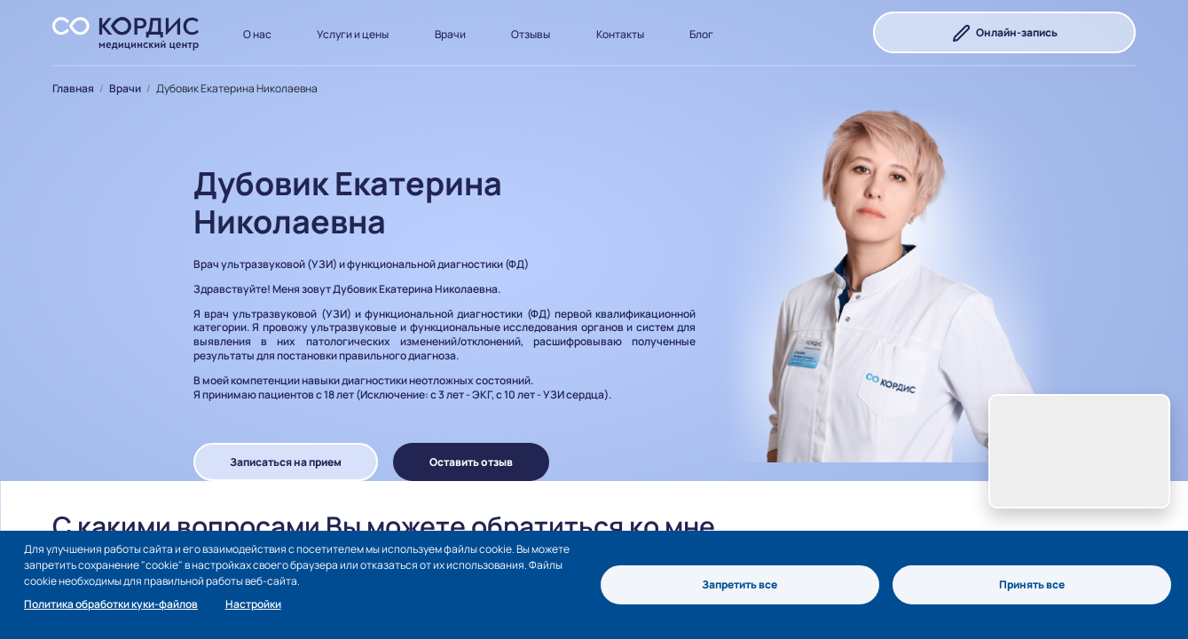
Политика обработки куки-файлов (111, 603)
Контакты (620, 34)
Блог (701, 34)
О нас (257, 34)
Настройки (253, 603)
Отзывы (530, 34)
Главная (73, 88)
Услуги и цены (353, 34)
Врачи (450, 34)
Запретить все (739, 584)
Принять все (1032, 584)
